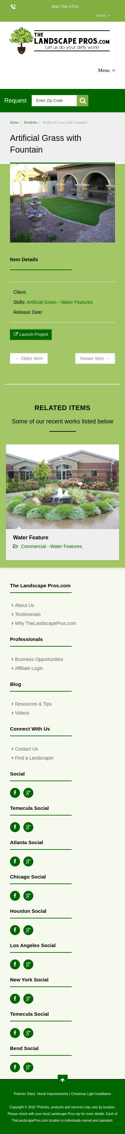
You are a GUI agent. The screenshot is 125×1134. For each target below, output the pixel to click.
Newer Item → (95, 358)
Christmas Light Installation (91, 1094)
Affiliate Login (29, 668)
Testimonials (28, 614)
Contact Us (26, 749)
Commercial (33, 546)
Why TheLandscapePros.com (45, 623)
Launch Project (31, 334)
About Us (24, 605)
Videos (22, 713)
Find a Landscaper (34, 758)
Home (14, 122)
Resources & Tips (33, 704)
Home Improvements (52, 1094)
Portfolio (30, 122)
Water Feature (30, 537)
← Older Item (29, 358)
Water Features (77, 302)
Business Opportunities (39, 659)
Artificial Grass (42, 302)
